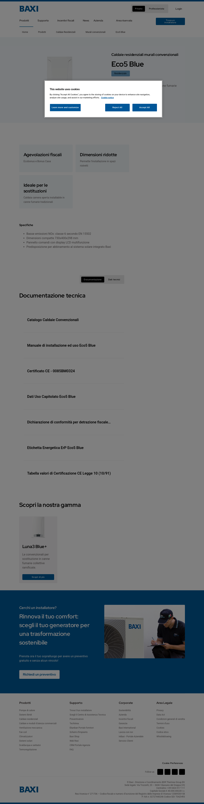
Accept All (144, 107)
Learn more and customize (65, 107)
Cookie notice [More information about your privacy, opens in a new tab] (107, 97)
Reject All (117, 107)
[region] (103, 99)
